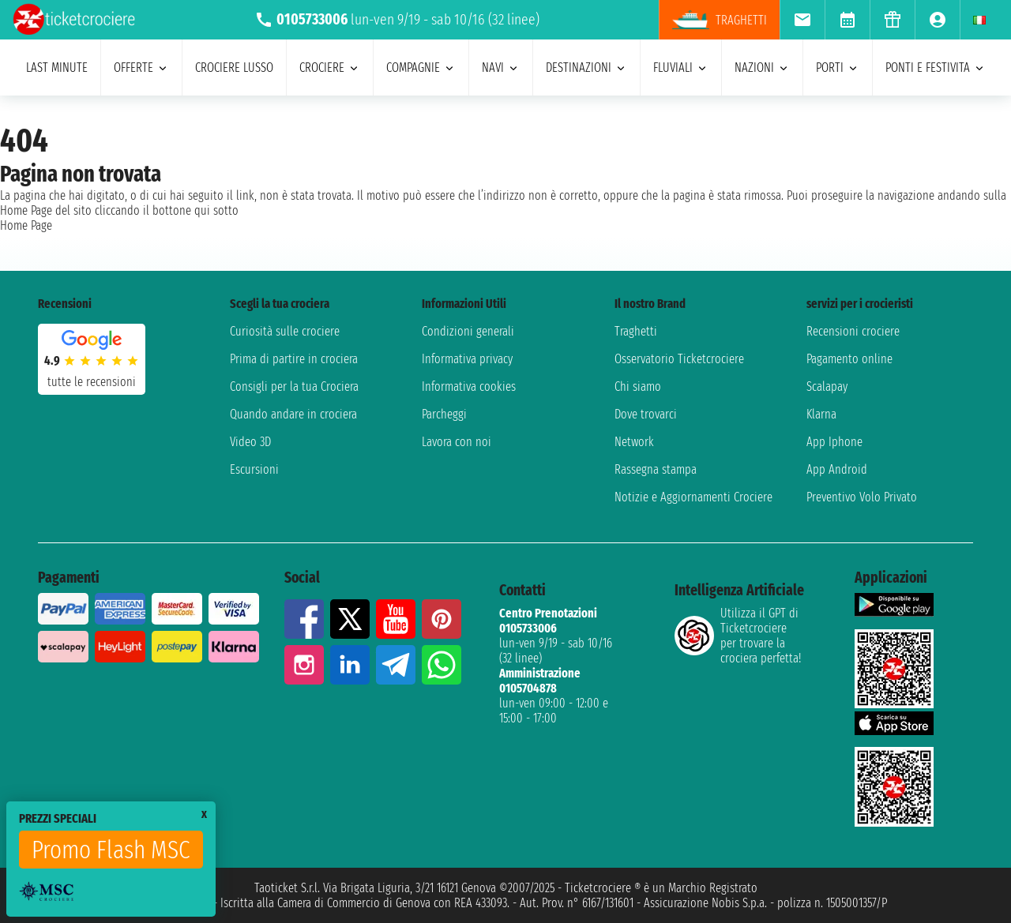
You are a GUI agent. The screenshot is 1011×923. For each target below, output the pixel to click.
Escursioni (254, 469)
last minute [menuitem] (57, 67)
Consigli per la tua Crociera (294, 386)
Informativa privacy (467, 358)
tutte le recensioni (91, 381)
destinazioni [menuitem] (586, 67)
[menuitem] (802, 19)
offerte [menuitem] (141, 67)
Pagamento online (849, 358)
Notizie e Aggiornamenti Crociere (693, 497)
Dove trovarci (645, 414)
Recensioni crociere (853, 331)
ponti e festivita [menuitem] (935, 67)
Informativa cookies (469, 386)
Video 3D (250, 441)
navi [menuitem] (501, 67)
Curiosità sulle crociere (285, 331)
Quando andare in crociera (293, 414)
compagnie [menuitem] (421, 67)
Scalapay (827, 386)
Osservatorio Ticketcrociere (679, 358)
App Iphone (834, 441)
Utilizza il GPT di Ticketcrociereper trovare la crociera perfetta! (738, 636)
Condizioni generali (468, 331)
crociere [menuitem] (329, 67)
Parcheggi (444, 414)
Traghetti (635, 331)
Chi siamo (637, 386)
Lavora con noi (456, 441)
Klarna (821, 414)
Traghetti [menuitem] (719, 19)
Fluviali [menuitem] (680, 67)
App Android (836, 469)
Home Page (26, 225)
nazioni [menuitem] (762, 67)
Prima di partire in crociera (294, 358)
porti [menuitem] (837, 67)
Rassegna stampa (655, 469)
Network (634, 441)
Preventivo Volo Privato (861, 497)
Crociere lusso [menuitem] (234, 67)
